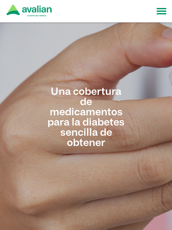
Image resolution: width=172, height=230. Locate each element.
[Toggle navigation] (161, 11)
